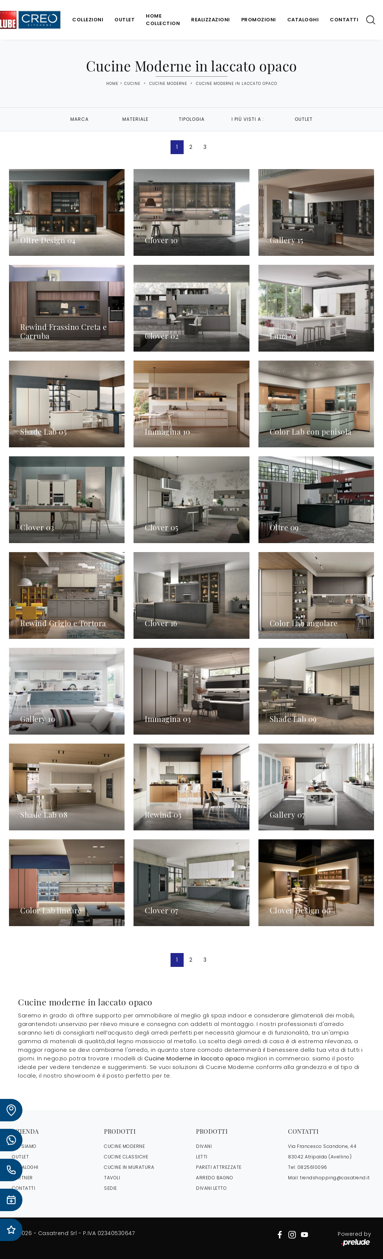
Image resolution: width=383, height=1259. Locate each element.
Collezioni (87, 19)
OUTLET (20, 1157)
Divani (204, 1146)
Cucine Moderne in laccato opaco (236, 83)
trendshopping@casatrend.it (335, 1177)
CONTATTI (23, 1188)
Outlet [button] (304, 119)
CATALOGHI (25, 1167)
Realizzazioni (210, 19)
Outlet (124, 19)
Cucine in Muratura (129, 1167)
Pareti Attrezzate (219, 1167)
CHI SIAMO (24, 1146)
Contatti (344, 19)
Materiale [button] (135, 119)
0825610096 (312, 1167)
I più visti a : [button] (248, 119)
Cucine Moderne (168, 83)
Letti (202, 1157)
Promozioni (258, 19)
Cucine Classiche (126, 1157)
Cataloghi (303, 19)
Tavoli (112, 1177)
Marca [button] (79, 119)
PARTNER (22, 1177)
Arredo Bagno (214, 1177)
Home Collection (163, 19)
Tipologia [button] (192, 119)
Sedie (110, 1188)
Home (112, 83)
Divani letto (211, 1188)
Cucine (132, 83)
